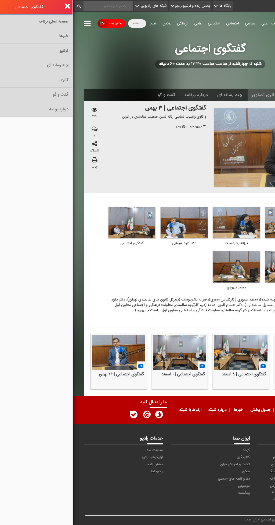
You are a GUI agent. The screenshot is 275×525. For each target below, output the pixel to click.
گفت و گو (94, 95)
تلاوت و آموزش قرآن (162, 465)
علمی (125, 23)
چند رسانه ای (157, 95)
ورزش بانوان (202, 488)
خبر (256, 450)
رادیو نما (84, 472)
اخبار (237, 95)
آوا (204, 450)
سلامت (253, 472)
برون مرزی (224, 498)
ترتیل (254, 465)
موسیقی (171, 486)
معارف (201, 479)
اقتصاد (253, 457)
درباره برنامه (123, 95)
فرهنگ (201, 472)
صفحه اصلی (198, 23)
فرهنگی (109, 23)
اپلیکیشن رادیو (79, 457)
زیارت (228, 505)
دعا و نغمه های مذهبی (161, 479)
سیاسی (177, 23)
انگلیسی (252, 505)
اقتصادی (159, 23)
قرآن (255, 479)
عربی (255, 498)
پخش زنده (38, 23)
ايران (228, 457)
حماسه (227, 450)
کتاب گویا (170, 457)
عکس (94, 23)
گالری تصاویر (191, 95)
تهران (228, 465)
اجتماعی (141, 23)
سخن (173, 472)
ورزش (227, 486)
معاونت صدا (81, 450)
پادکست (171, 493)
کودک (173, 450)
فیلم (81, 23)
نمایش (253, 486)
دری (203, 498)
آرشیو (218, 95)
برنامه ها (64, 23)
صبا (229, 472)
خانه (255, 95)
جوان (202, 465)
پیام (203, 457)
